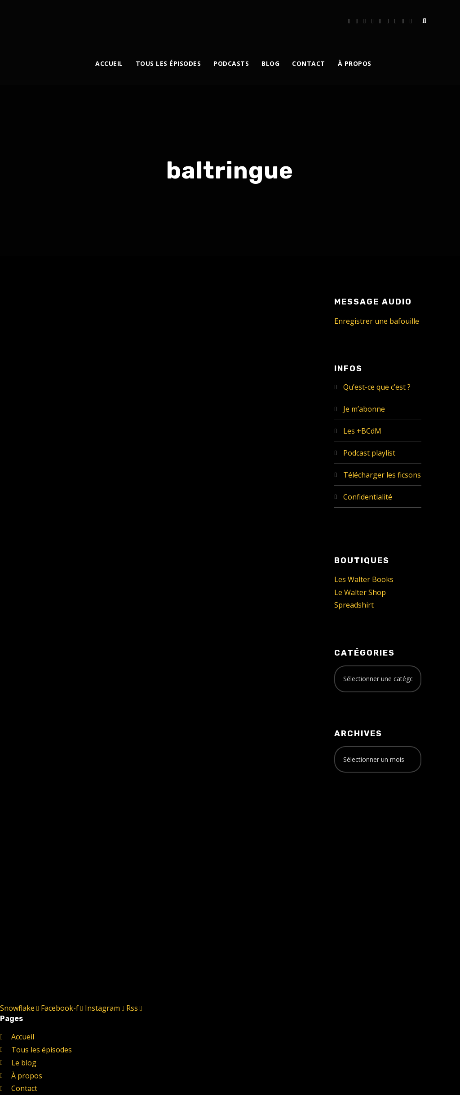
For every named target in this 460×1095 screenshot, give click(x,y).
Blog (270, 63)
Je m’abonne (364, 409)
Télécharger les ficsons (382, 475)
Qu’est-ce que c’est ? (377, 387)
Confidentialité (367, 497)
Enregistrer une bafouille (376, 321)
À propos (355, 63)
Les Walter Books (364, 579)
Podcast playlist (369, 453)
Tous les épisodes (168, 63)
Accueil (109, 63)
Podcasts (231, 63)
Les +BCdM (362, 431)
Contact (308, 63)
